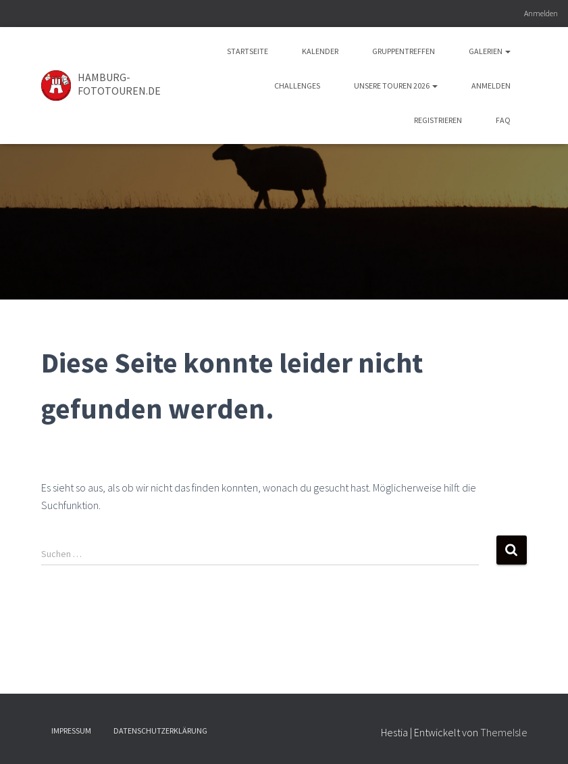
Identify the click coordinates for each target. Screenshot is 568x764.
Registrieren (438, 120)
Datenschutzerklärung (160, 730)
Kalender (320, 51)
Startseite (247, 51)
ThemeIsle (503, 732)
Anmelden (541, 13)
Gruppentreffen (403, 51)
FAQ (503, 120)
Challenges (297, 85)
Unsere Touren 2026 (396, 85)
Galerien (490, 51)
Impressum (71, 730)
